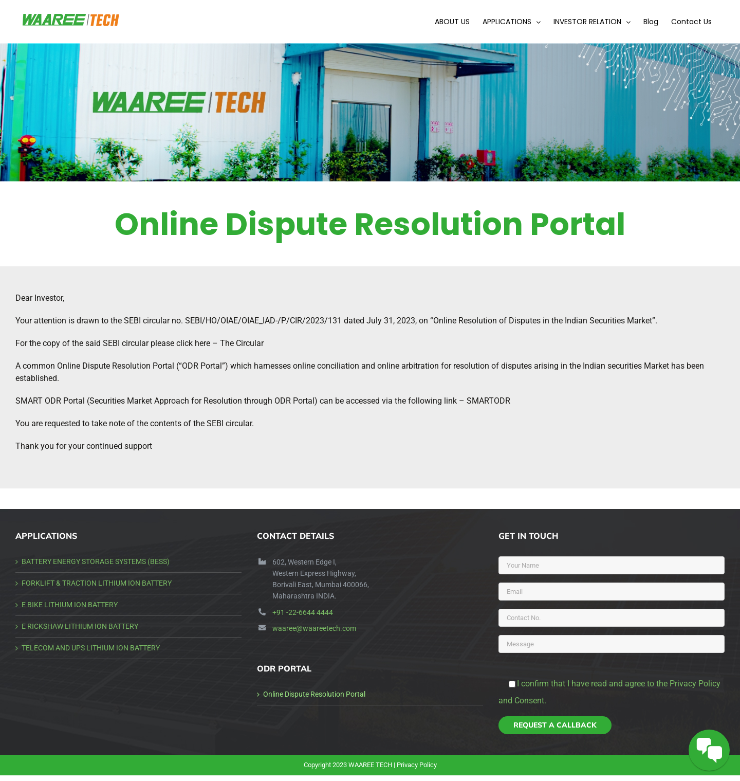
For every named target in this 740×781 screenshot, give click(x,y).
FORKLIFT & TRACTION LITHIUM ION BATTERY (97, 583)
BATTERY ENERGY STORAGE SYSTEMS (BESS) (96, 561)
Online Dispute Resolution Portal (314, 694)
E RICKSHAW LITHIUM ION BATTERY (80, 626)
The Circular (242, 343)
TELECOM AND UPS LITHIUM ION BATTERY (91, 648)
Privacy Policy (417, 765)
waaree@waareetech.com (314, 628)
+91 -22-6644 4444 (302, 612)
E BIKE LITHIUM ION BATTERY (70, 605)
